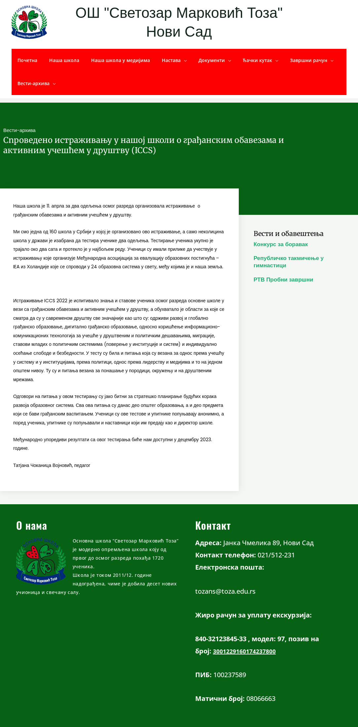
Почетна (26, 60)
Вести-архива (32, 83)
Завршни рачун (291, 60)
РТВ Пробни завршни (283, 280)
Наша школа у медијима (114, 60)
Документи (200, 60)
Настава (162, 60)
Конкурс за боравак (281, 244)
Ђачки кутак (243, 60)
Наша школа (60, 60)
